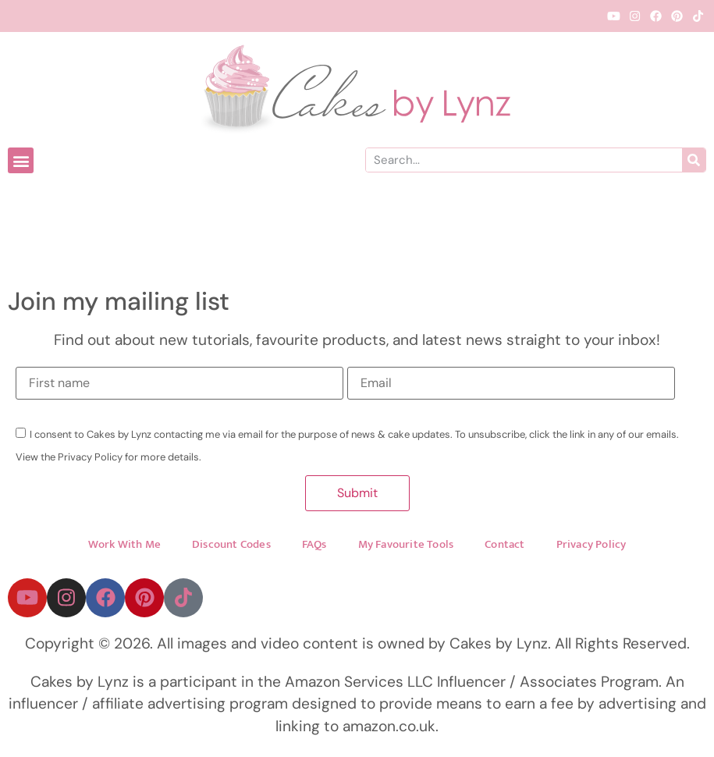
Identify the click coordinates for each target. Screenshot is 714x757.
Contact (504, 544)
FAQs (314, 544)
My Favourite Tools (406, 544)
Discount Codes (231, 544)
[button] (21, 160)
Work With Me (124, 544)
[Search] (693, 160)
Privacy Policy (591, 544)
